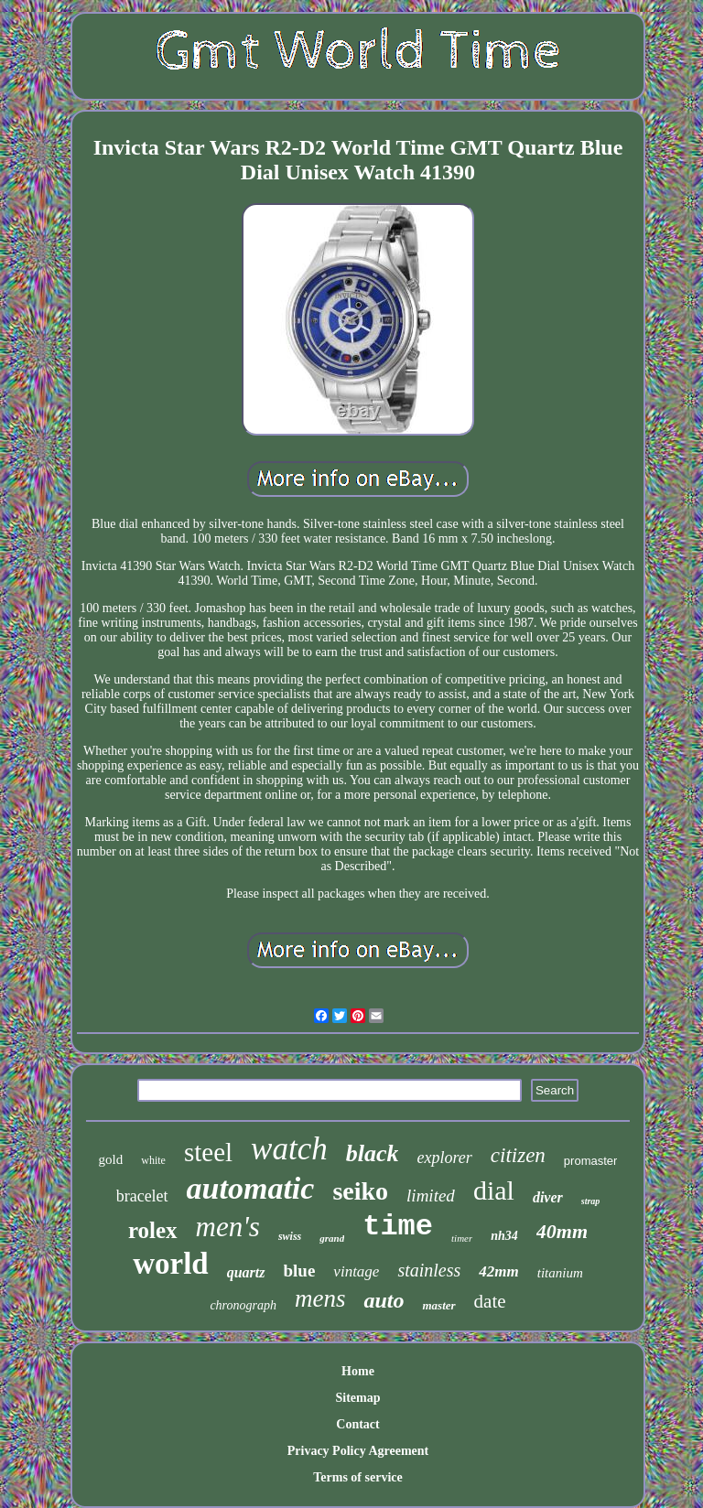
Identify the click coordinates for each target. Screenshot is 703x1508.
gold (111, 1159)
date (490, 1301)
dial (493, 1190)
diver (548, 1197)
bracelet (142, 1196)
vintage (356, 1271)
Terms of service (357, 1477)
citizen (518, 1155)
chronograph (243, 1305)
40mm (562, 1231)
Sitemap (357, 1398)
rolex (153, 1230)
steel (208, 1152)
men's (228, 1227)
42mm (498, 1271)
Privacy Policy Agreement (357, 1451)
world (171, 1263)
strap (590, 1201)
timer (461, 1238)
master (438, 1305)
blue (300, 1270)
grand (331, 1238)
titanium (560, 1273)
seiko (360, 1191)
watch (289, 1149)
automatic (251, 1188)
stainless (428, 1270)
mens (320, 1298)
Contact (357, 1424)
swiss (289, 1236)
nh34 (504, 1236)
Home (357, 1371)
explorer (443, 1157)
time (397, 1227)
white (153, 1160)
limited (430, 1195)
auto (383, 1300)
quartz (246, 1272)
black (372, 1153)
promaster (591, 1161)
